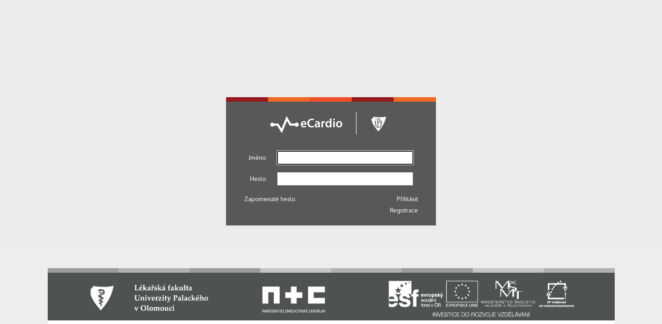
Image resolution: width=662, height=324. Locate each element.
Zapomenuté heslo (269, 199)
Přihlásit (407, 199)
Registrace (404, 210)
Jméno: (258, 157)
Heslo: (258, 179)
